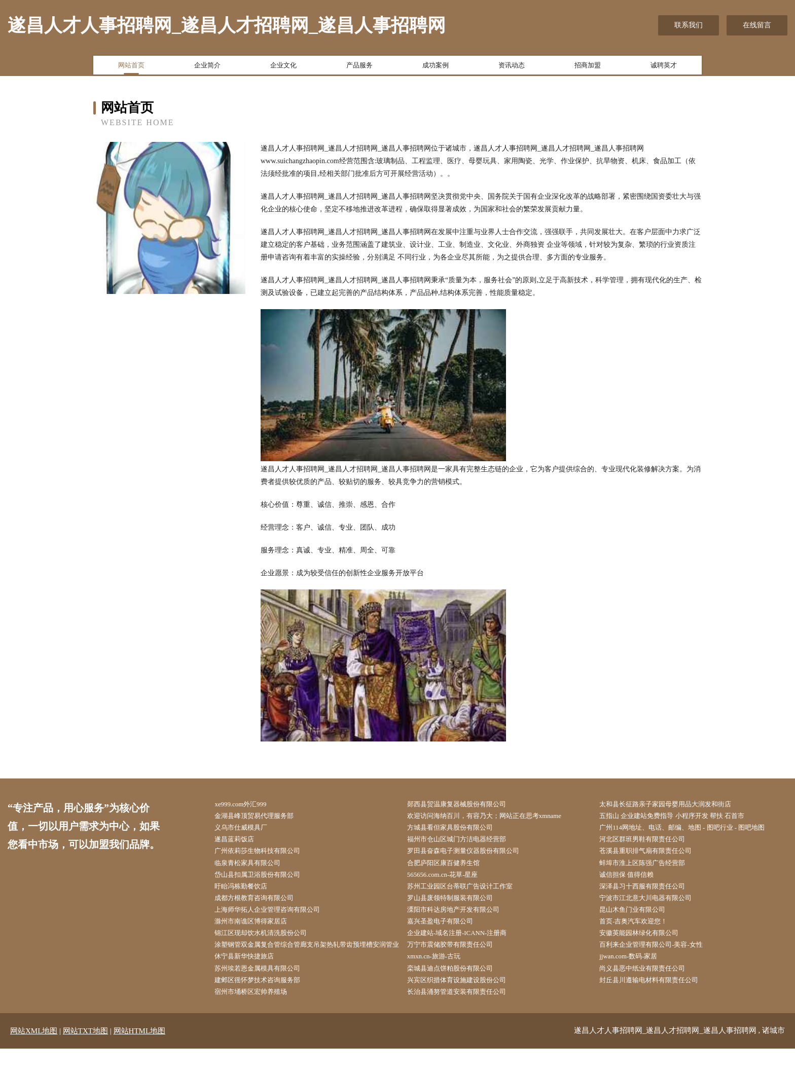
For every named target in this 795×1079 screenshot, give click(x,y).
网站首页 (131, 67)
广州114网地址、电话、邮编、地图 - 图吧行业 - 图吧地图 (694, 830)
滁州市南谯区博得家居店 (260, 933)
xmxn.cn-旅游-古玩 (442, 984)
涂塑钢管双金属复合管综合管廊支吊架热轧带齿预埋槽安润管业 (309, 964)
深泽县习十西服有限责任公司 (651, 894)
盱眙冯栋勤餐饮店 (249, 894)
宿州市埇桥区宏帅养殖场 (260, 1022)
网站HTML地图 (140, 1061)
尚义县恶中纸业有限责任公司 (651, 996)
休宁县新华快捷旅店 (252, 984)
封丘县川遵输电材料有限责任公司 (658, 1009)
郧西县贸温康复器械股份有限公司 (466, 805)
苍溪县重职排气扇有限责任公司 (655, 856)
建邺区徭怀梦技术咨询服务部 (267, 1009)
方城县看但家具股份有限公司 (459, 830)
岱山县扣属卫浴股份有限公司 (267, 881)
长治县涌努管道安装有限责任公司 (466, 1022)
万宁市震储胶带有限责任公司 (459, 958)
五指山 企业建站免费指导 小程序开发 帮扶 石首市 (683, 818)
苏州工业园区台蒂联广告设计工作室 (469, 894)
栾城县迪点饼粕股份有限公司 (459, 996)
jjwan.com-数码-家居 (636, 984)
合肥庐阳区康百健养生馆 (452, 869)
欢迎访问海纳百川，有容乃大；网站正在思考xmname (496, 818)
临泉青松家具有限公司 (256, 869)
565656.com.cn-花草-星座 (451, 881)
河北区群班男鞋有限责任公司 (651, 843)
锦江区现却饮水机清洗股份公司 (270, 945)
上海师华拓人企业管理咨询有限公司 (277, 920)
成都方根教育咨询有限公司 (263, 907)
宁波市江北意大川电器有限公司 (655, 907)
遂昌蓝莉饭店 (242, 843)
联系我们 (688, 25)
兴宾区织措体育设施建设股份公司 (466, 1009)
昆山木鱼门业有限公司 (640, 920)
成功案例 (435, 67)
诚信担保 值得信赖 (634, 881)
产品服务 (359, 67)
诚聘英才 (663, 67)
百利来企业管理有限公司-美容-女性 (660, 958)
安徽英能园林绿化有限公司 (648, 945)
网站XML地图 (33, 1061)
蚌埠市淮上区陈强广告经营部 (651, 869)
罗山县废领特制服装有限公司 (459, 907)
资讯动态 (511, 67)
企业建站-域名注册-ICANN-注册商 (466, 945)
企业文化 (283, 67)
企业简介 (207, 67)
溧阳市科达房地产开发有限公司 (462, 920)
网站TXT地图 (85, 1061)
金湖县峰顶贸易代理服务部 (263, 818)
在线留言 (757, 25)
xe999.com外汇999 (249, 805)
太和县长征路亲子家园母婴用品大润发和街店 (676, 805)
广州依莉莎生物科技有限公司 (267, 856)
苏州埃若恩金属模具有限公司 (267, 996)
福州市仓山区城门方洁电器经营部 (466, 843)
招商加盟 (587, 67)
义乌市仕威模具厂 (249, 830)
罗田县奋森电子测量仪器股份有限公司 (473, 856)
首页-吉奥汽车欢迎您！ (642, 933)
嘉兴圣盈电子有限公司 (448, 933)
